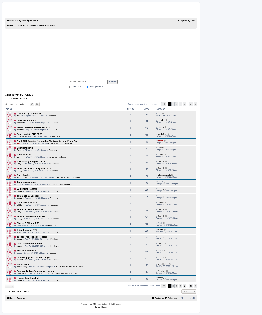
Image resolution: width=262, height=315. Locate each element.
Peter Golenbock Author (29, 243)
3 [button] (176, 104)
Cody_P (20, 164)
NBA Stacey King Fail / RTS (31, 161)
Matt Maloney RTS (26, 250)
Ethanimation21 (23, 177)
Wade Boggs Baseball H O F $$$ (34, 257)
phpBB (92, 304)
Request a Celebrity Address (60, 143)
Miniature (20, 273)
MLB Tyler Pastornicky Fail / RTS (34, 168)
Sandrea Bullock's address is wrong (36, 271)
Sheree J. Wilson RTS (28, 223)
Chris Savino (23, 175)
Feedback (52, 116)
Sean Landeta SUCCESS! (30, 134)
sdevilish (20, 123)
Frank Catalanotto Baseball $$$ (33, 127)
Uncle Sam (21, 136)
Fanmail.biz (77, 87)
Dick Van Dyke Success (29, 113)
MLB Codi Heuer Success (30, 209)
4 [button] (180, 104)
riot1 (18, 116)
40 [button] (191, 104)
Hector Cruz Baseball (28, 278)
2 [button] (173, 104)
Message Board (96, 87)
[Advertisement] (101, 52)
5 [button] (184, 104)
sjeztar (19, 232)
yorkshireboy (22, 267)
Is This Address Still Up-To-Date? (69, 267)
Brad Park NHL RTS (27, 202)
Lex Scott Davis (25, 148)
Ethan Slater (23, 264)
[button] (163, 104)
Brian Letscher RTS (27, 230)
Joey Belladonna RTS (28, 120)
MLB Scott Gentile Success (31, 216)
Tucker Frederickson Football (32, 237)
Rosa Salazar (24, 154)
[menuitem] (22, 21)
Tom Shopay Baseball (28, 196)
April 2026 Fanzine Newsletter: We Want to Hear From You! (47, 141)
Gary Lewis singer (26, 182)
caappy (20, 130)
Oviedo (20, 150)
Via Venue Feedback (57, 157)
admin (19, 143)
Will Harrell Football (27, 189)
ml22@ (20, 205)
